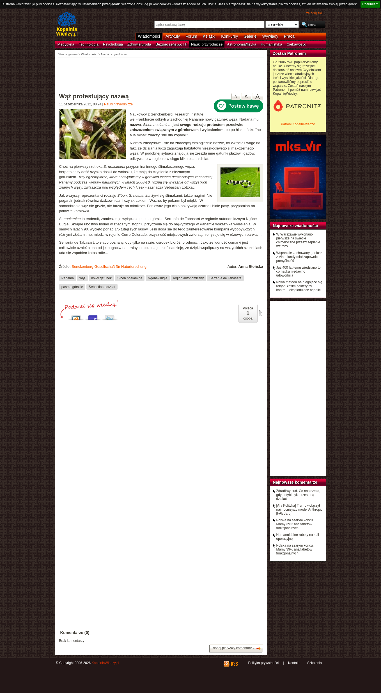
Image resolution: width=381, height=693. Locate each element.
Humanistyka (271, 44)
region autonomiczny (188, 278)
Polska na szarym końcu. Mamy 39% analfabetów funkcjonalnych (295, 524)
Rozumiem (370, 4)
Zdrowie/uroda (139, 44)
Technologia (88, 44)
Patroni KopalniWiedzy (298, 124)
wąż (82, 278)
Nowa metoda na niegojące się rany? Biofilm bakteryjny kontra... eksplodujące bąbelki (299, 286)
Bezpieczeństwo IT (171, 44)
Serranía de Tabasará (226, 278)
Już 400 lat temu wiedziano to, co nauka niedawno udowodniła (299, 271)
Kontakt (294, 663)
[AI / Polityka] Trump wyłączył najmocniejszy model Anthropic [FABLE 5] (299, 509)
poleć (260, 313)
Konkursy (229, 36)
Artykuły (173, 36)
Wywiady (270, 36)
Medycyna (66, 44)
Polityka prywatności (263, 663)
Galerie (250, 36)
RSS (234, 664)
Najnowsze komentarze (295, 482)
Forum (191, 36)
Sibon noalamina (129, 278)
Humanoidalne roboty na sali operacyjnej (297, 537)
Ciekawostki (296, 44)
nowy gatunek (101, 278)
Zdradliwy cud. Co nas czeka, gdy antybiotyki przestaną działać (298, 495)
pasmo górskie (72, 287)
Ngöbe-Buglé (157, 278)
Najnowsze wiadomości (295, 225)
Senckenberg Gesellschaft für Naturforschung (109, 266)
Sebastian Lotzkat (102, 287)
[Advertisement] (161, 73)
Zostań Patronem (289, 53)
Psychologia (113, 44)
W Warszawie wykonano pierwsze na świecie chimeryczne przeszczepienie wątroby (298, 240)
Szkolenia (314, 663)
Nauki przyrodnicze (206, 44)
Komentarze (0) (74, 632)
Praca (289, 36)
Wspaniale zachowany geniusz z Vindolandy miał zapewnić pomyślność (299, 257)
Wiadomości (149, 36)
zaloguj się (314, 13)
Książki (209, 36)
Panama (67, 278)
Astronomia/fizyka (241, 44)
